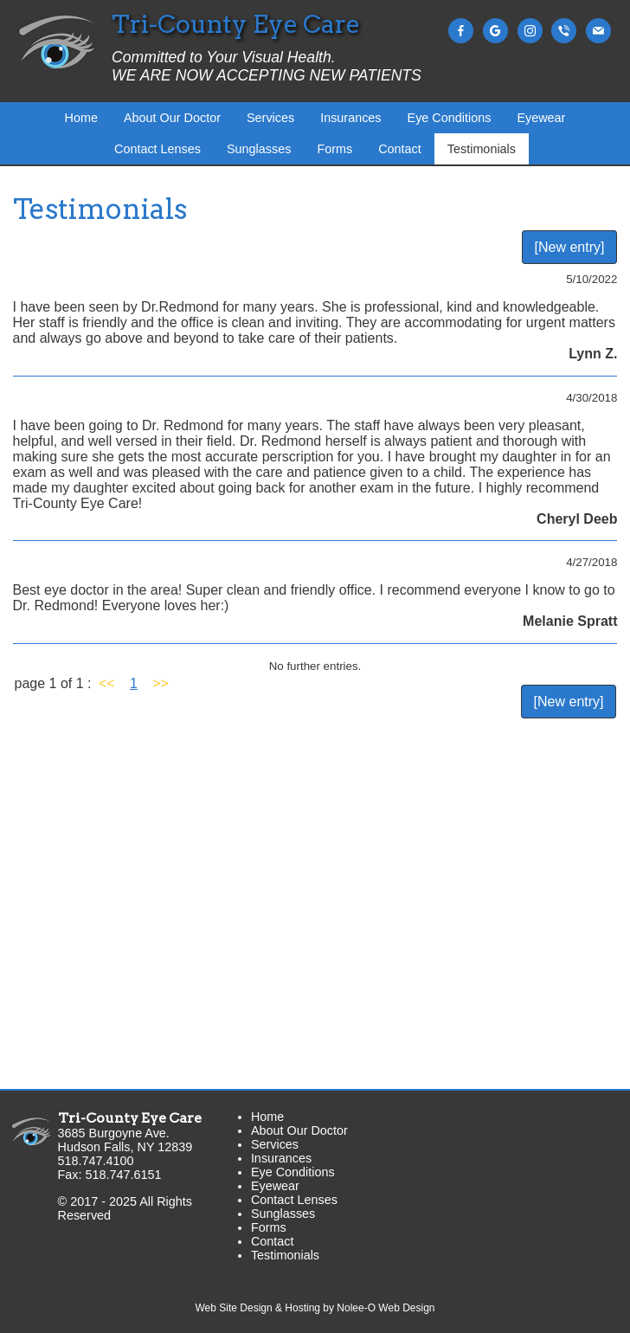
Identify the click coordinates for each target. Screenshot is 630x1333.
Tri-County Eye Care (130, 1118)
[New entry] (570, 247)
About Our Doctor (172, 118)
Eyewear (541, 118)
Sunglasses (259, 149)
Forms (334, 149)
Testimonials (481, 149)
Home (81, 118)
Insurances (350, 118)
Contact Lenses (157, 149)
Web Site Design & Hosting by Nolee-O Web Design (314, 1308)
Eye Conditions (450, 118)
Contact (399, 149)
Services (270, 118)
